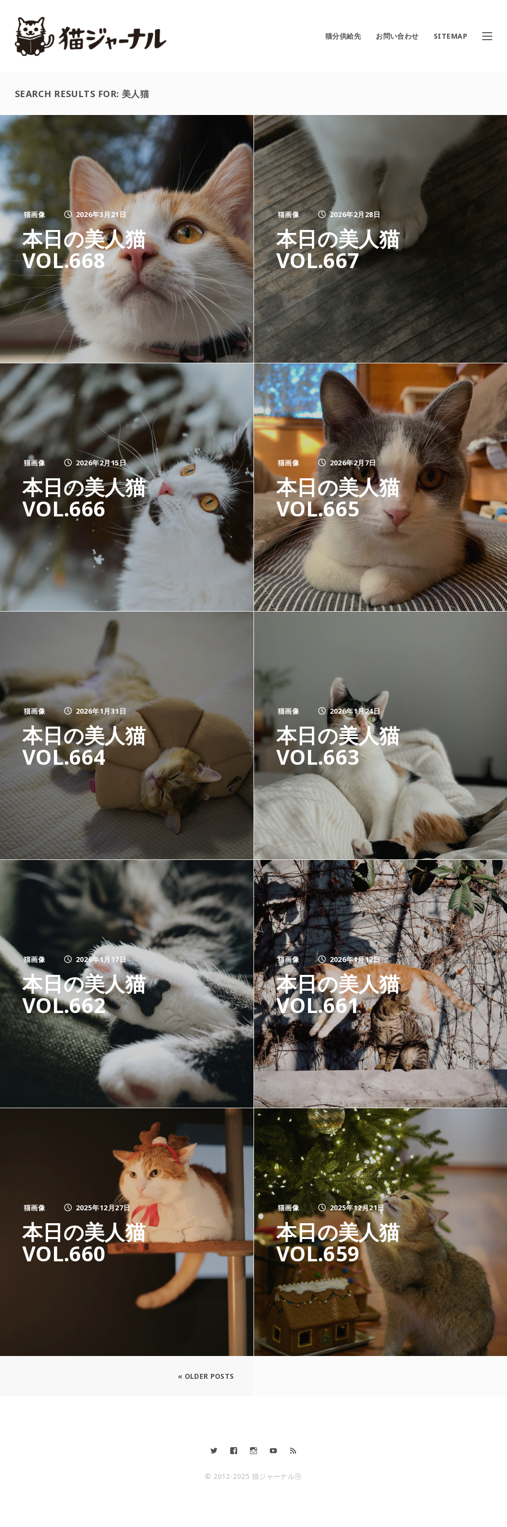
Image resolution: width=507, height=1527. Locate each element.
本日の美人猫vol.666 (88, 497)
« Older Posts (202, 1376)
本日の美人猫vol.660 (88, 1242)
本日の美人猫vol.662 (88, 993)
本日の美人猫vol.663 (342, 745)
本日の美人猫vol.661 (342, 993)
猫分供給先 (343, 36)
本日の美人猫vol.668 (88, 249)
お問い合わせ (397, 36)
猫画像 (34, 214)
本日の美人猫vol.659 (342, 1242)
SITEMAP (450, 36)
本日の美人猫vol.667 (342, 249)
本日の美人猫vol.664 (88, 745)
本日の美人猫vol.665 (342, 497)
